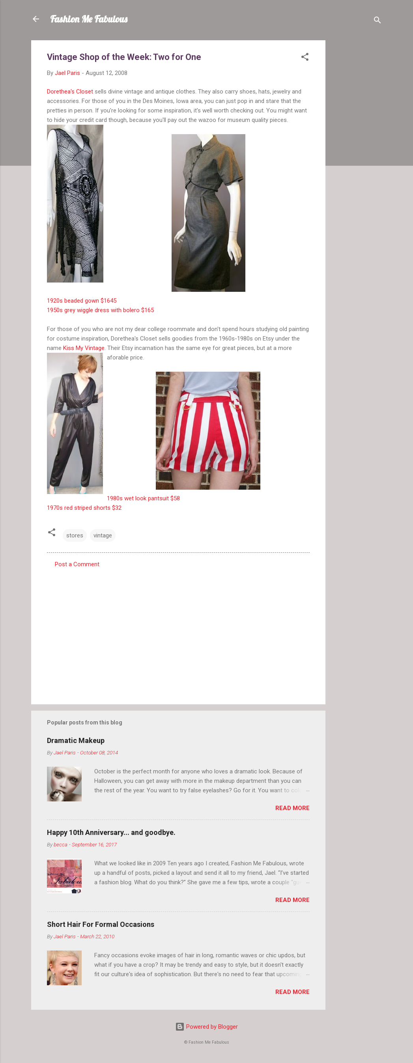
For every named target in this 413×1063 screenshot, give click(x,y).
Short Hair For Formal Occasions (100, 924)
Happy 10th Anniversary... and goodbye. (111, 832)
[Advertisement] (357, 158)
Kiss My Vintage (84, 348)
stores (74, 535)
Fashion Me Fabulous (88, 19)
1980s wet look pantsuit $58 (143, 498)
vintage (102, 535)
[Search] (377, 21)
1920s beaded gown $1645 (81, 300)
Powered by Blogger (206, 1026)
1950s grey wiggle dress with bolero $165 (100, 310)
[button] (305, 58)
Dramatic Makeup (76, 740)
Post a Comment (77, 564)
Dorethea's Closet (70, 91)
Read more (292, 808)
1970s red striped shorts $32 (84, 507)
